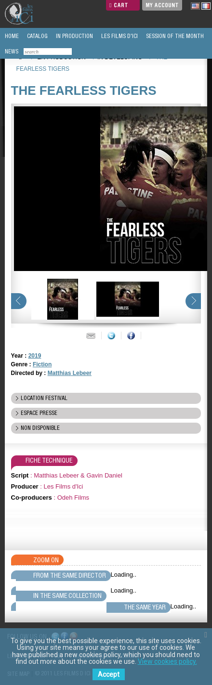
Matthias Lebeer (70, 373)
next (193, 301)
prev (18, 301)
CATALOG (37, 36)
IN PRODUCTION (73, 36)
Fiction (42, 364)
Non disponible (40, 428)
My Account (162, 5)
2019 (34, 355)
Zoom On (46, 560)
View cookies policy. (167, 661)
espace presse (39, 413)
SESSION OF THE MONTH (174, 36)
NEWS (10, 51)
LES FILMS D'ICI (119, 36)
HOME (11, 36)
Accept (108, 674)
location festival (44, 398)
